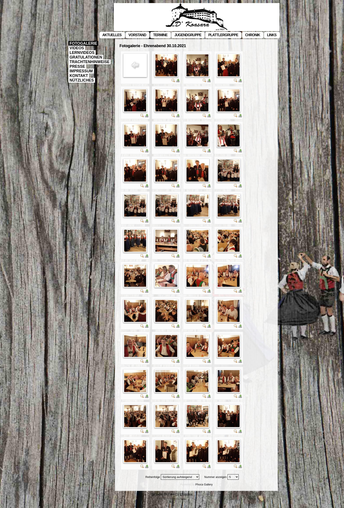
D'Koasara (186, 494)
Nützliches (82, 80)
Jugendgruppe (187, 35)
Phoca (199, 484)
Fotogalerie (83, 43)
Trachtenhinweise (89, 62)
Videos (77, 48)
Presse (77, 66)
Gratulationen (86, 57)
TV (177, 494)
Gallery (208, 484)
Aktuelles (112, 35)
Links (271, 35)
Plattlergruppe (223, 35)
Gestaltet (157, 494)
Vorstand (137, 35)
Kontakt (79, 75)
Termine (160, 35)
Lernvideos (82, 52)
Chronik (252, 35)
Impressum (81, 71)
